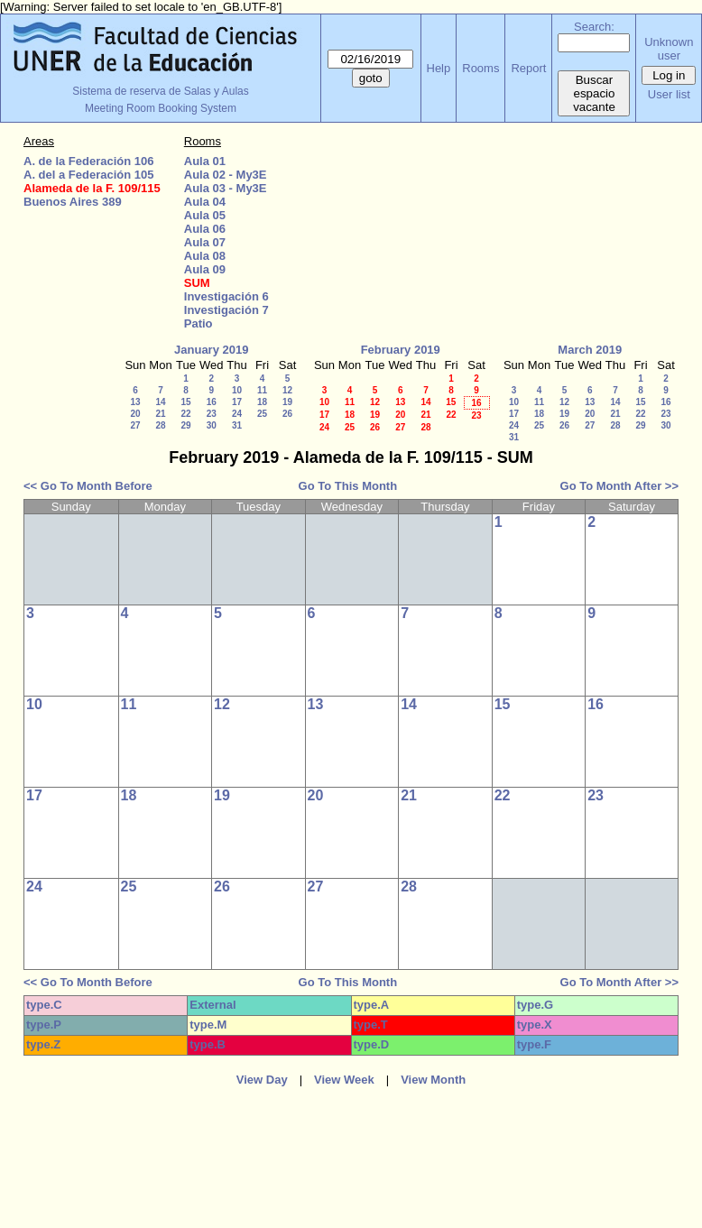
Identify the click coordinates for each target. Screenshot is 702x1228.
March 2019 (590, 349)
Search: (594, 26)
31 (237, 425)
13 (135, 402)
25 (262, 414)
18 (262, 402)
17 (237, 402)
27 (135, 425)
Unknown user (668, 48)
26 (287, 414)
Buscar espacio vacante (594, 93)
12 (287, 390)
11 (262, 390)
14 (160, 402)
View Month (433, 1079)
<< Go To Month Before (87, 486)
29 (185, 425)
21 (160, 414)
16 (212, 402)
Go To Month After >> (619, 486)
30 (212, 425)
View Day (262, 1079)
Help (439, 68)
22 (185, 414)
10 (237, 390)
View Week (344, 1079)
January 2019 (211, 349)
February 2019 (400, 349)
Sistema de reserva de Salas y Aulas (160, 91)
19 (287, 402)
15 (185, 402)
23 (212, 414)
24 (237, 414)
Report (528, 68)
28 (160, 425)
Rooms (480, 68)
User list (669, 94)
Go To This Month (348, 486)
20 (135, 414)
